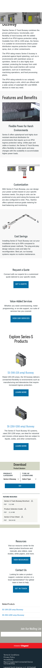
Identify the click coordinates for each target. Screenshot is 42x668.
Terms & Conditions (11, 654)
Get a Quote (21, 284)
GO (20, 486)
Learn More (21, 392)
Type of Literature (27, 474)
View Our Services (21, 318)
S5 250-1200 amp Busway (13, 615)
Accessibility (8, 659)
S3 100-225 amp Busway (12, 610)
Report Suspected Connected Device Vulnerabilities (18, 662)
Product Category (8, 474)
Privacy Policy (9, 657)
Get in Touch (21, 588)
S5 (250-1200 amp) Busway (21, 426)
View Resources (21, 560)
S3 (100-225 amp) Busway (21, 372)
